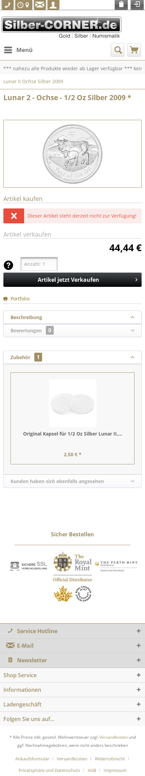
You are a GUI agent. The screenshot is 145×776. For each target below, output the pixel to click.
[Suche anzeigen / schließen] (117, 50)
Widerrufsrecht (110, 759)
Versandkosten (113, 737)
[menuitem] (18, 50)
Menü (18, 49)
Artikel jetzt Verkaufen (88, 278)
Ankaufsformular (32, 759)
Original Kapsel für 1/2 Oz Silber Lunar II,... (72, 433)
